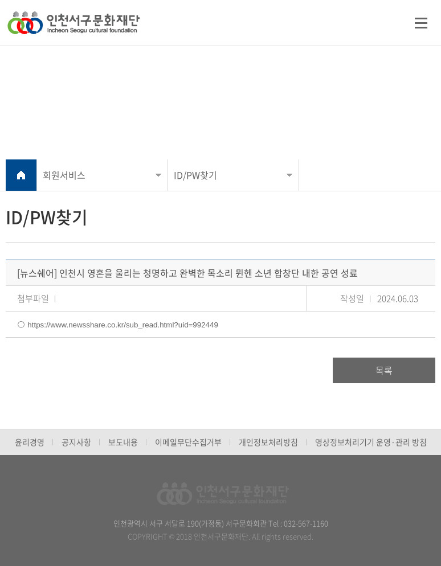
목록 (384, 370)
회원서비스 (64, 175)
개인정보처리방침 (268, 442)
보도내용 (123, 442)
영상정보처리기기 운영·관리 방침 (371, 442)
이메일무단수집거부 (188, 442)
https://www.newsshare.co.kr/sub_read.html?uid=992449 (122, 325)
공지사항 (76, 442)
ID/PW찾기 (195, 175)
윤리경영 (29, 442)
